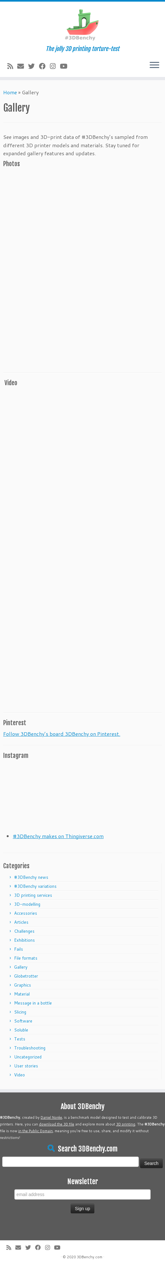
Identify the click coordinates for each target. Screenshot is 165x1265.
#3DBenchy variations (35, 886)
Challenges (24, 931)
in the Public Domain (35, 1130)
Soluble (21, 1030)
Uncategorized (28, 1057)
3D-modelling (27, 904)
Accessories (25, 913)
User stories (26, 1066)
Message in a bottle (33, 1003)
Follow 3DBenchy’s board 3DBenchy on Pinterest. (61, 733)
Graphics (22, 985)
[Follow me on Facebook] (44, 66)
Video (19, 1075)
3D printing (125, 1124)
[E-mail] (22, 66)
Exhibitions (24, 940)
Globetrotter (26, 976)
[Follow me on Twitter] (33, 66)
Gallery (21, 967)
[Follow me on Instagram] (55, 66)
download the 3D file (56, 1124)
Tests (19, 1039)
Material (22, 994)
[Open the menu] (154, 65)
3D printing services (33, 895)
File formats (25, 958)
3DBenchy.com (89, 1257)
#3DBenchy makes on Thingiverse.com (58, 836)
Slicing (20, 1012)
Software (23, 1021)
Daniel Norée (51, 1117)
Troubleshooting (29, 1048)
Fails (18, 949)
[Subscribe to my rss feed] (12, 66)
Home (10, 92)
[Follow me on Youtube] (65, 66)
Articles (21, 922)
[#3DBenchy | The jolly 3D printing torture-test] (82, 23)
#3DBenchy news (31, 877)
